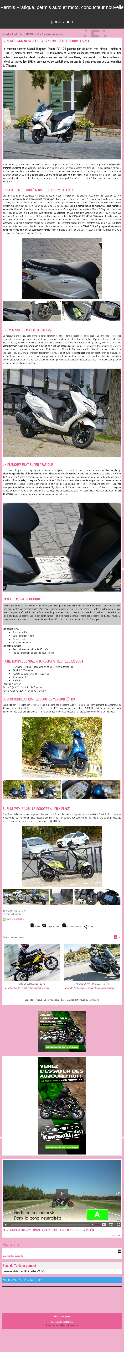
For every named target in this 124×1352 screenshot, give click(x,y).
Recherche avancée (13, 1256)
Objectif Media (66, 1322)
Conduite (25, 1000)
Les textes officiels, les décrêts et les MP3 (19, 1271)
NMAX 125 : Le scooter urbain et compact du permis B (90, 988)
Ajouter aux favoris (15, 919)
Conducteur (17, 34)
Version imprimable (73, 926)
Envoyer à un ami (48, 926)
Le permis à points (50, 1000)
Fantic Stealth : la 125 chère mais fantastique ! (27, 988)
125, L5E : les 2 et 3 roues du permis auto (44, 34)
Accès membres (53, 1325)
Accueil (6, 34)
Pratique (36, 1000)
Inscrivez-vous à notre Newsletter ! (22, 1280)
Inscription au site (70, 1325)
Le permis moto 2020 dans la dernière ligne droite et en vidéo (50, 1230)
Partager (93, 926)
